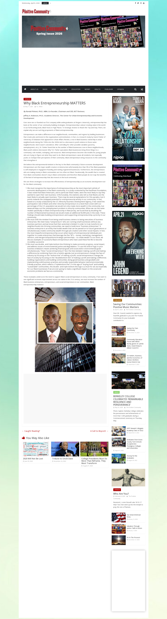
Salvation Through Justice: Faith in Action (134, 527)
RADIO (45, 89)
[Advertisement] (83, 66)
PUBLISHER (109, 89)
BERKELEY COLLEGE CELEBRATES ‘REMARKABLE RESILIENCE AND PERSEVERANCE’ (128, 400)
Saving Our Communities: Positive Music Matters (127, 305)
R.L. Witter (40, 106)
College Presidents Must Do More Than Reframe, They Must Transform (94, 460)
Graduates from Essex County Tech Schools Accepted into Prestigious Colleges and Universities (134, 444)
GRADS (116, 392)
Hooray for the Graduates (132, 457)
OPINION (120, 89)
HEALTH (97, 89)
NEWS (54, 89)
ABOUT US (34, 89)
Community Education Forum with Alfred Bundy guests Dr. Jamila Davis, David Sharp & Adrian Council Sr (135, 343)
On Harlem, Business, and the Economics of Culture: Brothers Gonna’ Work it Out (134, 359)
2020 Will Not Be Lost (33, 458)
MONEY (87, 89)
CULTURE (63, 89)
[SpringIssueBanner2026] (83, 17)
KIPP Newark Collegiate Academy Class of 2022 (135, 429)
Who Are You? (121, 493)
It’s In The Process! (133, 537)
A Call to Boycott (99, 431)
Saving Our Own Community (132, 329)
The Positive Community (133, 310)
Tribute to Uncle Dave (62, 458)
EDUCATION (75, 89)
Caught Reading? (31, 431)
